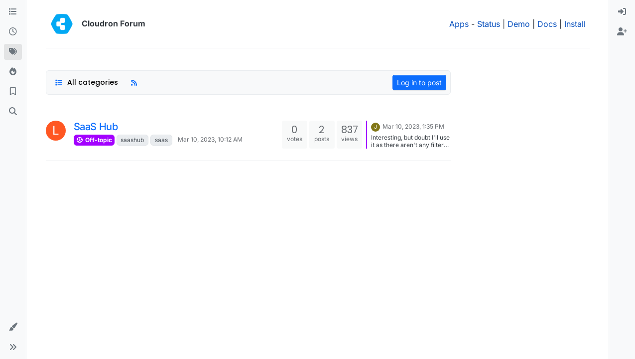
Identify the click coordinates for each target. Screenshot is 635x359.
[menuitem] (622, 12)
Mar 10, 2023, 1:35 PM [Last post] (413, 126)
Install (575, 24)
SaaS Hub (96, 127)
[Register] (622, 32)
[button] (13, 327)
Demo (519, 24)
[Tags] (13, 52)
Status (488, 24)
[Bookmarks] (13, 92)
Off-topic (94, 140)
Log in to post (419, 82)
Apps (459, 24)
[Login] (622, 12)
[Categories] (13, 12)
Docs (547, 24)
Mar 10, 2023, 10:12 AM (210, 139)
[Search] (13, 112)
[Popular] (13, 72)
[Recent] (13, 32)
